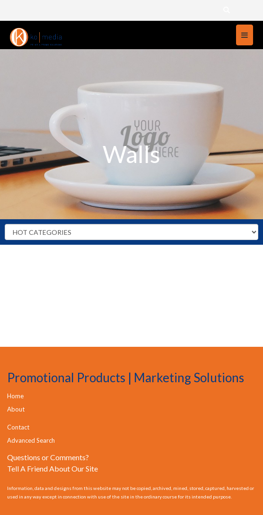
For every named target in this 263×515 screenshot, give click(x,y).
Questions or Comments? (48, 457)
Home (15, 396)
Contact (18, 427)
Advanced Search (31, 440)
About (16, 409)
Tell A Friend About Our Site (52, 468)
